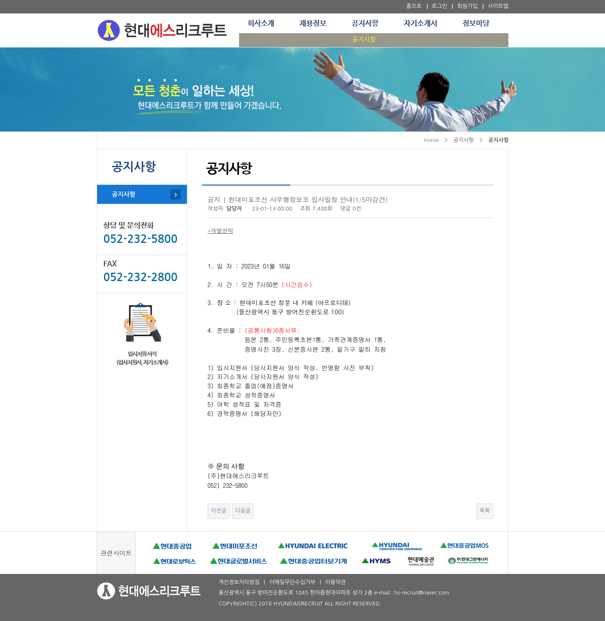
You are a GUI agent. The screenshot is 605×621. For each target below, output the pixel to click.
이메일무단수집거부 (292, 582)
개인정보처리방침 (239, 582)
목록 (485, 510)
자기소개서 (420, 23)
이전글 (218, 510)
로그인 (439, 6)
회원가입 (467, 6)
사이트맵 (498, 6)
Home (431, 140)
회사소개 (260, 23)
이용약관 (335, 582)
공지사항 (365, 23)
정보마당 (476, 23)
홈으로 (414, 6)
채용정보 (313, 23)
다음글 (243, 510)
